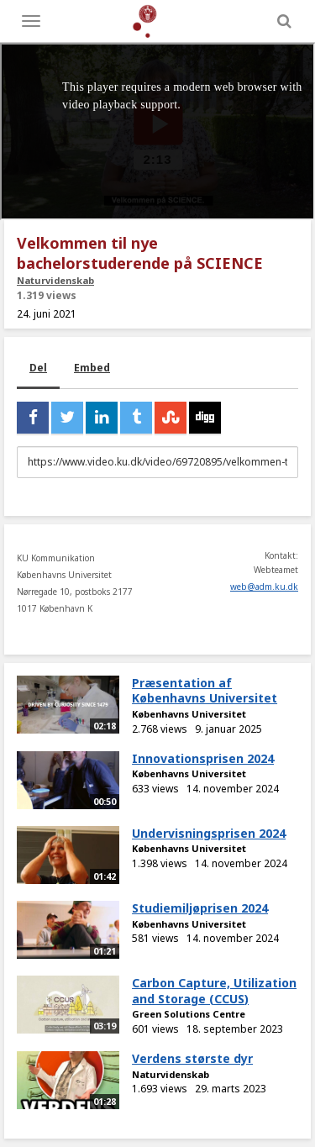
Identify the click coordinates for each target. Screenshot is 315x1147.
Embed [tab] (92, 367)
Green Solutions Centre (188, 1014)
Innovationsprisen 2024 (203, 758)
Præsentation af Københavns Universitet (204, 691)
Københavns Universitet (189, 714)
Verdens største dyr (192, 1058)
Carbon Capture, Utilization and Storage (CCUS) (214, 991)
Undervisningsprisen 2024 (209, 833)
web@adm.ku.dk (264, 586)
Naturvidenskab (55, 280)
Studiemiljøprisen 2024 (200, 908)
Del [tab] (38, 367)
